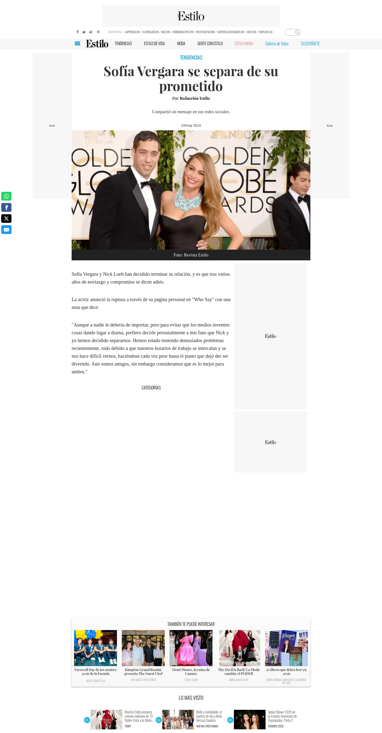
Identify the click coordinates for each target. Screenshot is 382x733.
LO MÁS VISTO (191, 697)
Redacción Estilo (195, 98)
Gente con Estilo (95, 681)
